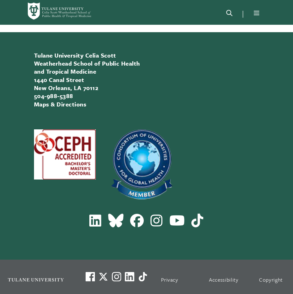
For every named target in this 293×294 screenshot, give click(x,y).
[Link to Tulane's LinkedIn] (129, 276)
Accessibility (224, 279)
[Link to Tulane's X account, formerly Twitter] (103, 276)
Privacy (169, 279)
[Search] (229, 14)
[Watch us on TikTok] (142, 276)
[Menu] (256, 13)
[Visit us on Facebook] (90, 276)
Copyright (271, 279)
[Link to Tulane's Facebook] (116, 276)
